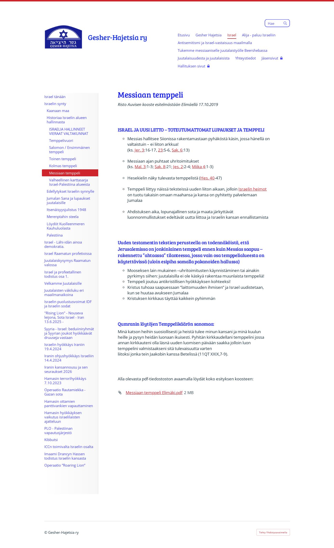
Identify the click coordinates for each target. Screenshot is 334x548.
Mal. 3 (140, 166)
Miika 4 (198, 166)
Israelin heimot (252, 189)
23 (160, 150)
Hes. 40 (207, 178)
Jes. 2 (178, 166)
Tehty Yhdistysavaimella (273, 532)
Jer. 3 (139, 150)
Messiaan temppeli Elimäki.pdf (154, 392)
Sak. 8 (160, 166)
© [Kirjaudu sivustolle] (46, 532)
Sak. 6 (177, 150)
